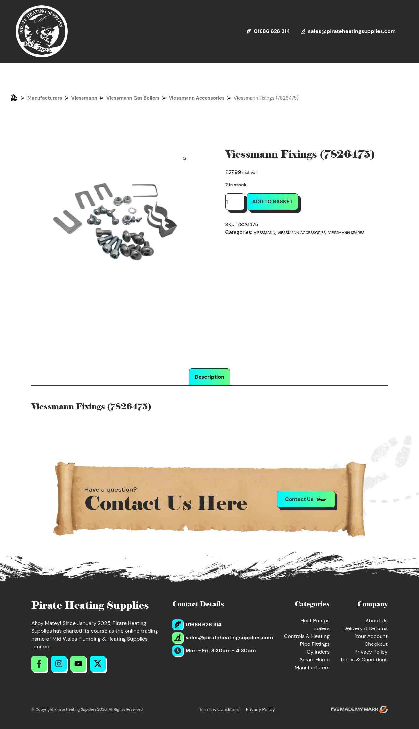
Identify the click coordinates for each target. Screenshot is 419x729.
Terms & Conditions (364, 659)
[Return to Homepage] (42, 31)
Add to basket (272, 201)
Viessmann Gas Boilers (132, 98)
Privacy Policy (371, 651)
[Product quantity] (234, 201)
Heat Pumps (315, 620)
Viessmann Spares (346, 232)
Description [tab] (209, 376)
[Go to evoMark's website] (359, 709)
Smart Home (315, 659)
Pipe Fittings (315, 644)
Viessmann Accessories (197, 98)
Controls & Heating (307, 636)
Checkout (376, 644)
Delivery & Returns (365, 628)
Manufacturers (44, 98)
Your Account (371, 636)
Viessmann (84, 98)
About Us (377, 620)
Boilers (321, 628)
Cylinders (318, 651)
